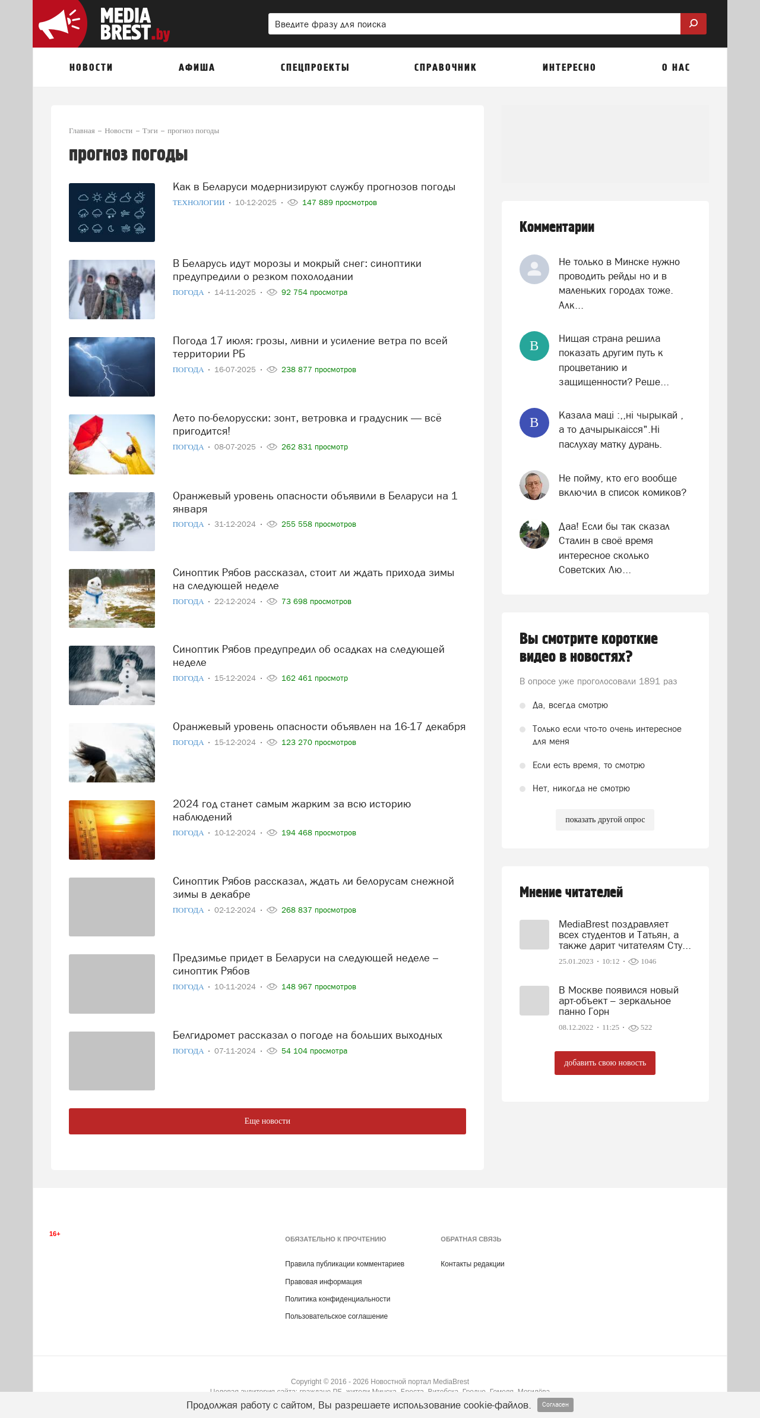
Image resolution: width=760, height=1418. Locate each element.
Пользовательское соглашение (336, 1316)
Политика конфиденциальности (337, 1299)
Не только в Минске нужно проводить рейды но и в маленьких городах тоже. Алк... (619, 283)
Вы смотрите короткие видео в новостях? (589, 648)
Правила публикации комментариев (344, 1264)
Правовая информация (323, 1282)
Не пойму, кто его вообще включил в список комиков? (622, 485)
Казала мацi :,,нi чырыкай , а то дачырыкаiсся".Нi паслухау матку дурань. (621, 429)
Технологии (200, 202)
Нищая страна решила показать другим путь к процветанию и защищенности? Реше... (614, 360)
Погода (189, 292)
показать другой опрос (605, 819)
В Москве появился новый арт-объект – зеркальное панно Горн (619, 1001)
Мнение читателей (571, 892)
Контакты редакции (472, 1264)
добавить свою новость (605, 1062)
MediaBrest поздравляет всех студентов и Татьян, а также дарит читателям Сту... (625, 935)
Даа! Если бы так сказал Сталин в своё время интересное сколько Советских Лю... (614, 548)
